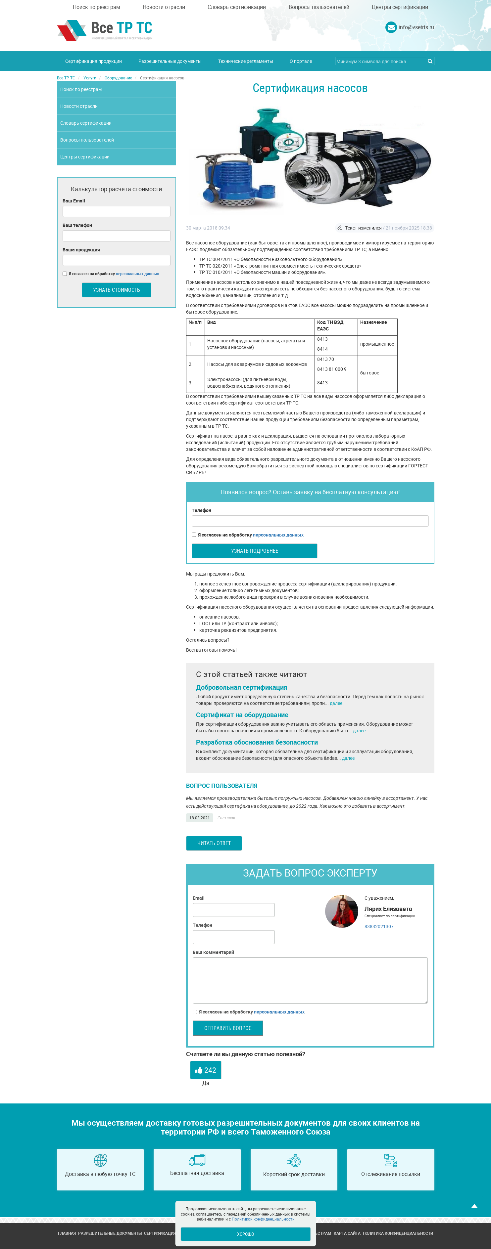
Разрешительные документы (170, 61)
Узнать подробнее (254, 550)
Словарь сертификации (237, 7)
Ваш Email (74, 200)
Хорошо (245, 1234)
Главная (67, 1233)
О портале (301, 61)
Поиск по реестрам (96, 7)
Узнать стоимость (116, 289)
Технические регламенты (245, 61)
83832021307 (379, 926)
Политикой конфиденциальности (263, 1219)
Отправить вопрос (228, 1028)
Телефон (201, 510)
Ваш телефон (77, 225)
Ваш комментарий (213, 952)
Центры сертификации (400, 7)
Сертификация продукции (93, 61)
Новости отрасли (164, 7)
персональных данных (278, 535)
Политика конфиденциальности (398, 1233)
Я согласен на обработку (248, 535)
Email (199, 898)
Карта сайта (347, 1233)
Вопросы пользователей (319, 7)
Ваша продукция (81, 249)
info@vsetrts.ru (416, 27)
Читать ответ (214, 843)
